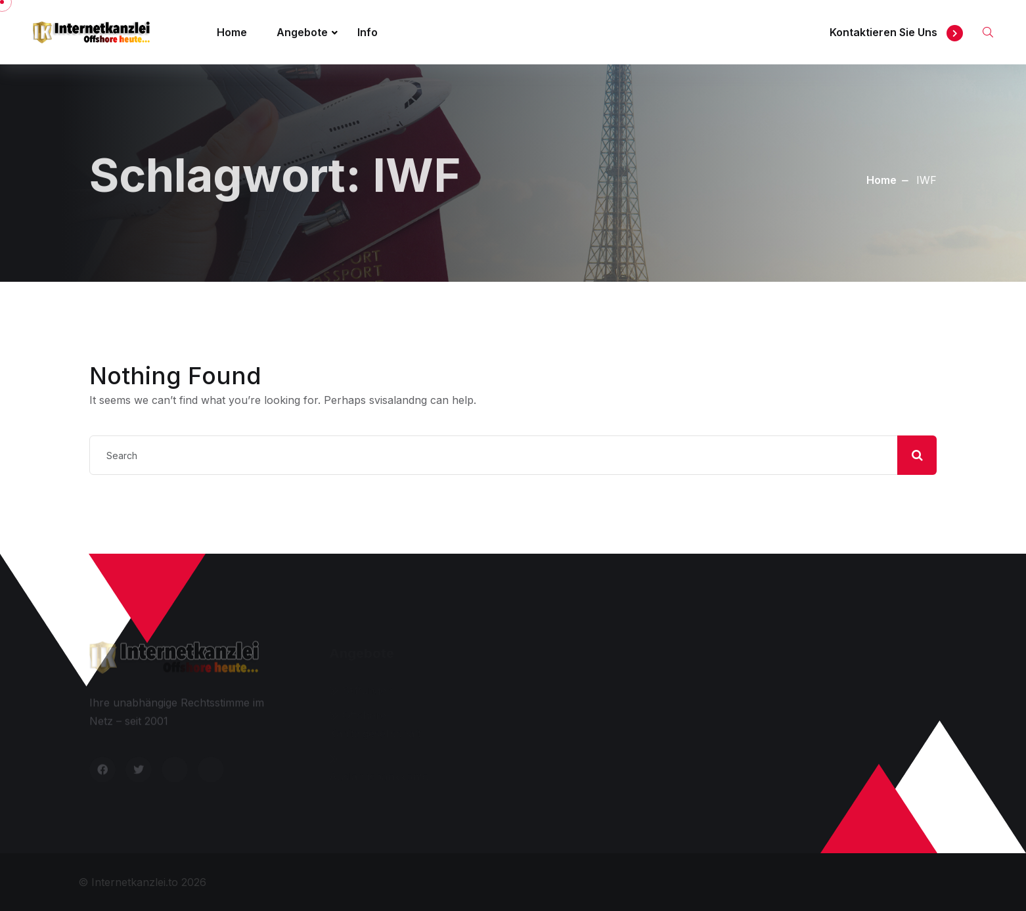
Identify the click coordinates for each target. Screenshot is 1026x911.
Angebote (302, 32)
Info (367, 32)
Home (232, 32)
